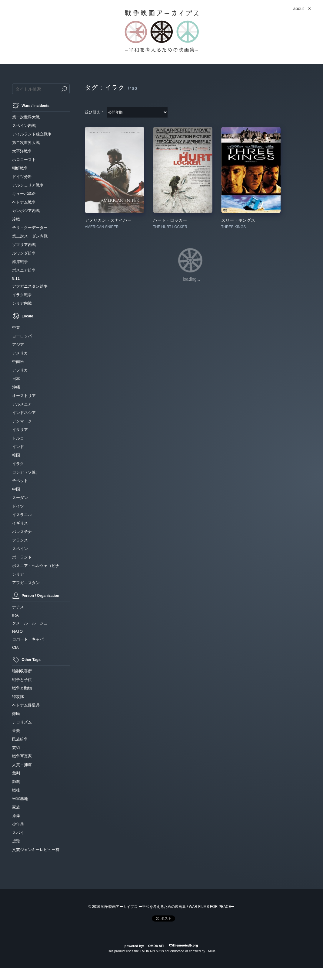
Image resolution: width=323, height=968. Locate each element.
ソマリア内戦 (24, 244)
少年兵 (18, 824)
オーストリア (24, 395)
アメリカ (20, 353)
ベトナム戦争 (24, 202)
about (298, 8)
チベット (20, 480)
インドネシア (24, 412)
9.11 (16, 278)
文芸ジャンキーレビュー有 (35, 849)
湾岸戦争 (20, 261)
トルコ (18, 438)
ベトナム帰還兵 (26, 705)
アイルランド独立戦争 (32, 134)
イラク (18, 463)
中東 (16, 327)
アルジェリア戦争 (28, 185)
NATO (17, 631)
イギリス (20, 523)
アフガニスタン (26, 582)
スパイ (18, 832)
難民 (16, 713)
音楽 (16, 730)
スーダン (20, 497)
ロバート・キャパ (28, 639)
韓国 (16, 455)
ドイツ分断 (22, 176)
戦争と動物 (22, 688)
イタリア (20, 429)
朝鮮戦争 (20, 168)
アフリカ (20, 370)
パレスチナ (22, 531)
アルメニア (22, 404)
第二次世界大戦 (26, 142)
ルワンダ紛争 (24, 253)
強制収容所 (22, 671)
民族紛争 (20, 739)
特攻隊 (18, 696)
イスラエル (22, 514)
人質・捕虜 (22, 764)
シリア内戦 (22, 303)
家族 (16, 807)
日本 (16, 378)
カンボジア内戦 (26, 210)
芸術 (16, 747)
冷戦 (16, 219)
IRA (15, 615)
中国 (16, 489)
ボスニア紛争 (24, 270)
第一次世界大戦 (26, 117)
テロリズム (22, 722)
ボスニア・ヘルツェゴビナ (35, 565)
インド (18, 446)
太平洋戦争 (22, 151)
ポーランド (22, 557)
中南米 (18, 361)
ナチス (18, 607)
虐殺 (16, 841)
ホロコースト (24, 159)
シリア (18, 574)
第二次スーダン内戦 (30, 236)
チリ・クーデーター (30, 227)
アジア (18, 344)
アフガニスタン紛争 (30, 286)
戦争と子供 (22, 679)
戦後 (16, 790)
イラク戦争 (22, 294)
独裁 (16, 781)
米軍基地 (20, 798)
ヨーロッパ (22, 336)
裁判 (16, 773)
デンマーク (22, 421)
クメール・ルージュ (30, 623)
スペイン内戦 (24, 125)
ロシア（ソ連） (26, 472)
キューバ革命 (24, 193)
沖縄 (16, 387)
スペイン (20, 548)
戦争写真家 (22, 756)
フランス (20, 540)
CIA (15, 647)
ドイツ (18, 506)
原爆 (16, 815)
